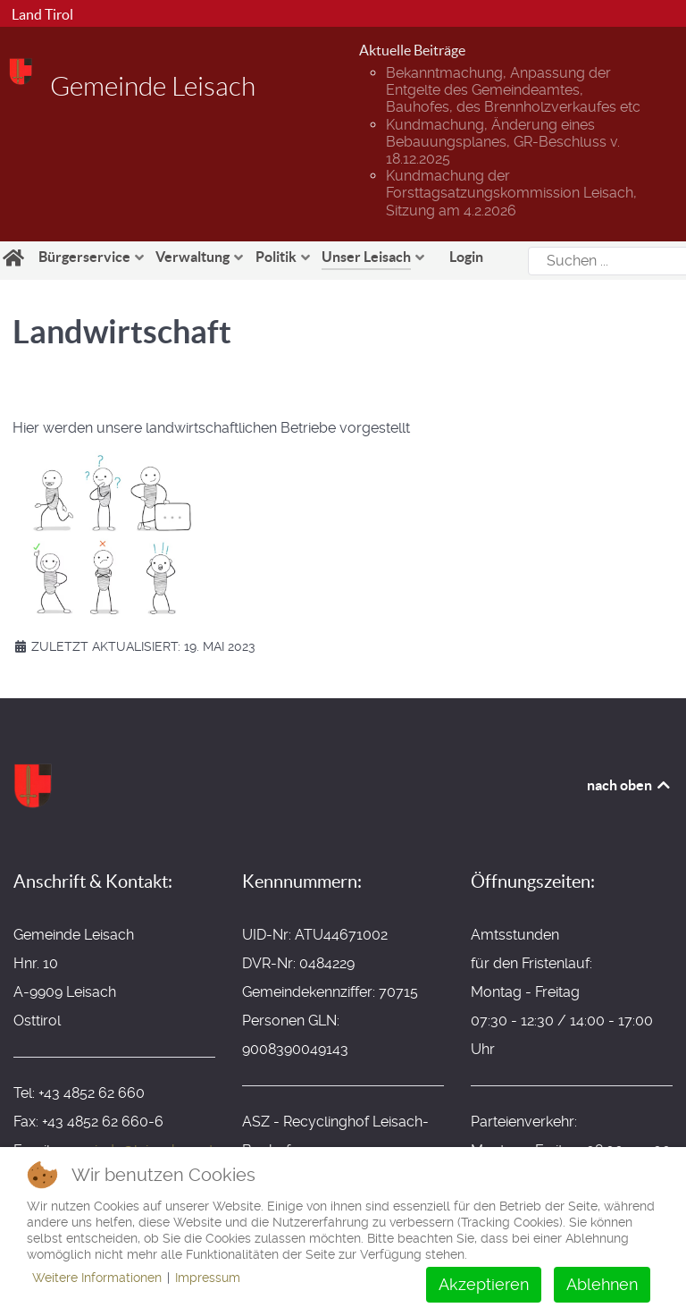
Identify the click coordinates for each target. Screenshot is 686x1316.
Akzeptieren (484, 1284)
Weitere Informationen (97, 1277)
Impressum (207, 1277)
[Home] (16, 258)
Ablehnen (602, 1284)
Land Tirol (41, 14)
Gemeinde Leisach (152, 86)
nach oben (630, 785)
